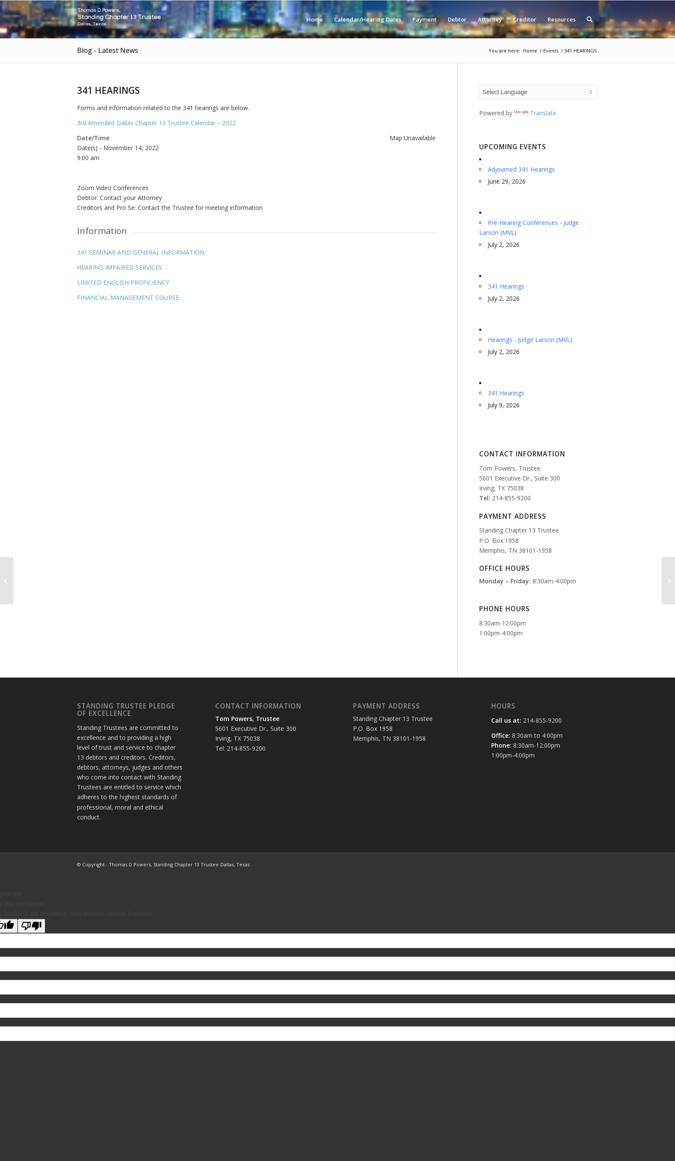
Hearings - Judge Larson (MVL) (530, 340)
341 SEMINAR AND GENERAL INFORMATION (140, 252)
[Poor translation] (31, 926)
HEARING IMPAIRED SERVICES (119, 267)
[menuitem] (314, 19)
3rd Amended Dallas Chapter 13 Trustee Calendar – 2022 (156, 123)
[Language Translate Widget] (538, 92)
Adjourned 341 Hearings (521, 169)
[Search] (589, 19)
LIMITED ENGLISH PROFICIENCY (123, 282)
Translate (535, 113)
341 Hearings (506, 286)
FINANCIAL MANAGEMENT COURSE (128, 297)
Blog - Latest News (107, 50)
